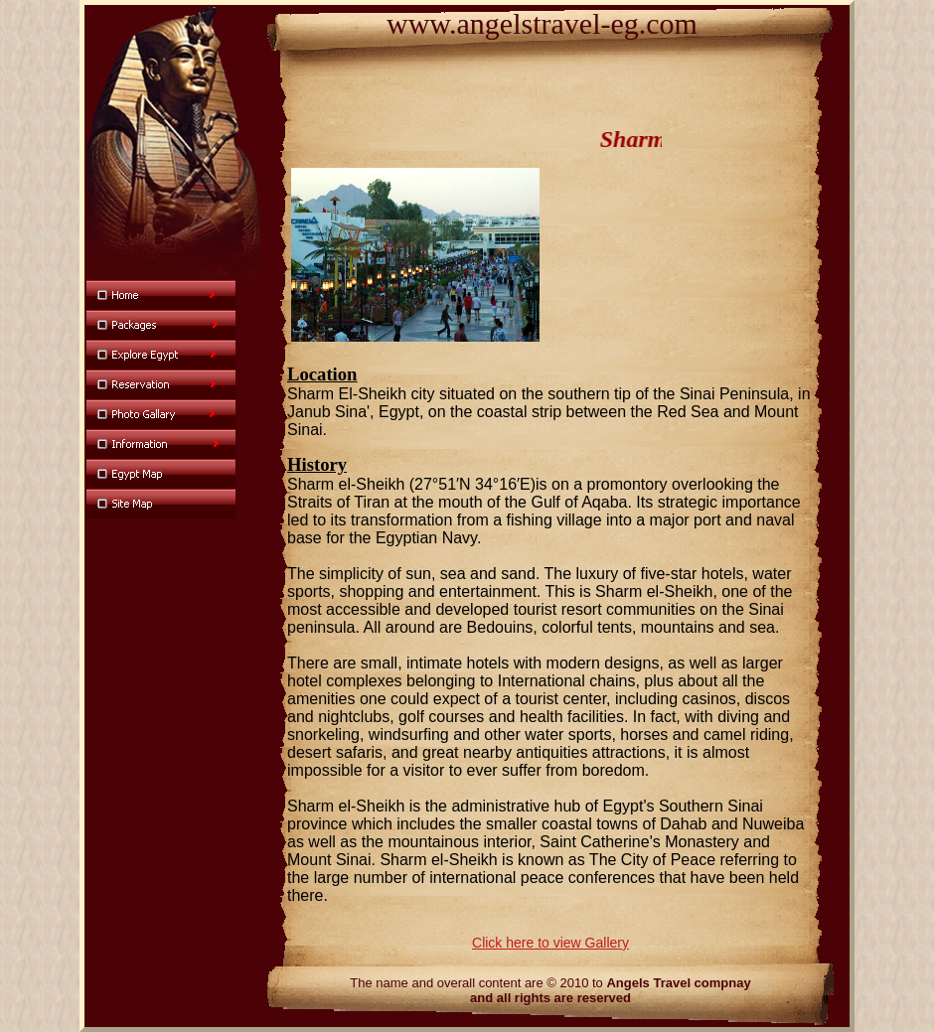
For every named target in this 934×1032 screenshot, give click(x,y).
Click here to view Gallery (550, 943)
